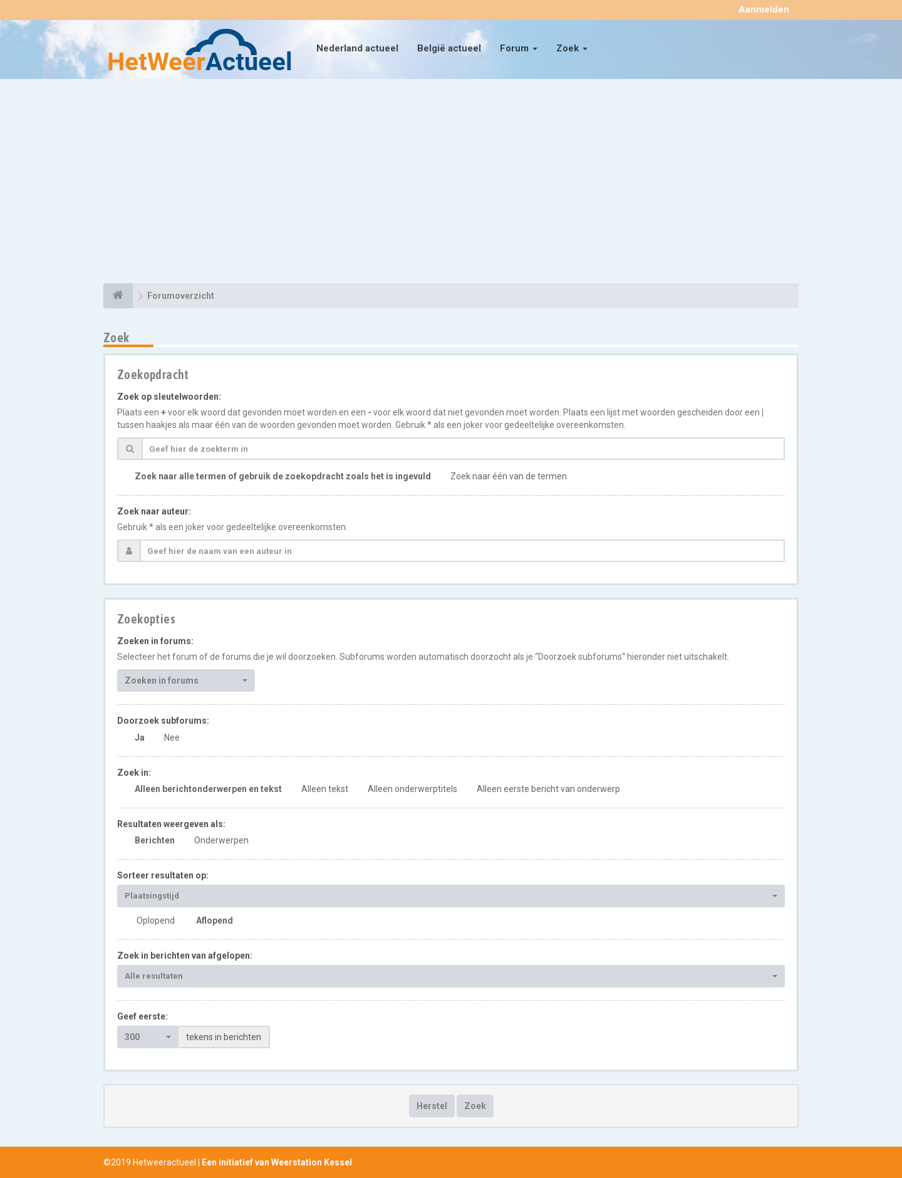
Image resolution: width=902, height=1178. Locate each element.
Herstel (432, 1106)
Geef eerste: (142, 1016)
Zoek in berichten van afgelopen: (184, 956)
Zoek (572, 48)
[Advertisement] (451, 183)
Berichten (155, 840)
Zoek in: (134, 773)
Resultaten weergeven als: (171, 824)
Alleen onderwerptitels (412, 789)
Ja (140, 737)
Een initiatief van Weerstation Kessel (277, 1162)
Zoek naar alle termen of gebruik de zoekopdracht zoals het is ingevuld (283, 476)
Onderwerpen (221, 840)
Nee (172, 737)
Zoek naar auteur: (154, 511)
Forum (518, 48)
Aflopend (214, 920)
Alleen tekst (324, 789)
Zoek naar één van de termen (508, 476)
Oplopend (156, 920)
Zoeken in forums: (155, 641)
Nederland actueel (357, 48)
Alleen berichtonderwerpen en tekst (208, 789)
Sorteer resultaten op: (163, 875)
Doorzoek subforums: (163, 721)
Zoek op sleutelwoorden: (169, 397)
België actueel (449, 48)
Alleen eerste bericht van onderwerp (548, 789)
